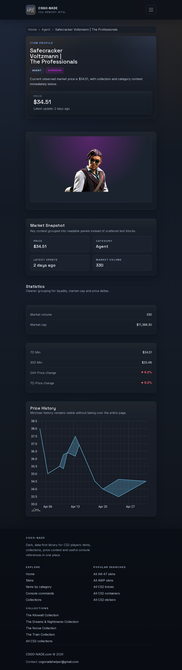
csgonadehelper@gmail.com (59, 662)
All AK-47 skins (104, 574)
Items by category (39, 587)
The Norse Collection (41, 628)
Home (32, 29)
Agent (46, 29)
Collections (33, 600)
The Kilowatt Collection (42, 615)
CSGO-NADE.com (39, 654)
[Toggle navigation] (151, 9)
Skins (30, 580)
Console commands (40, 593)
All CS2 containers (106, 593)
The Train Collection (40, 634)
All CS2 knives (103, 587)
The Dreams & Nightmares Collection (52, 622)
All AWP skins (103, 580)
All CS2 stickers (104, 600)
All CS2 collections (39, 641)
